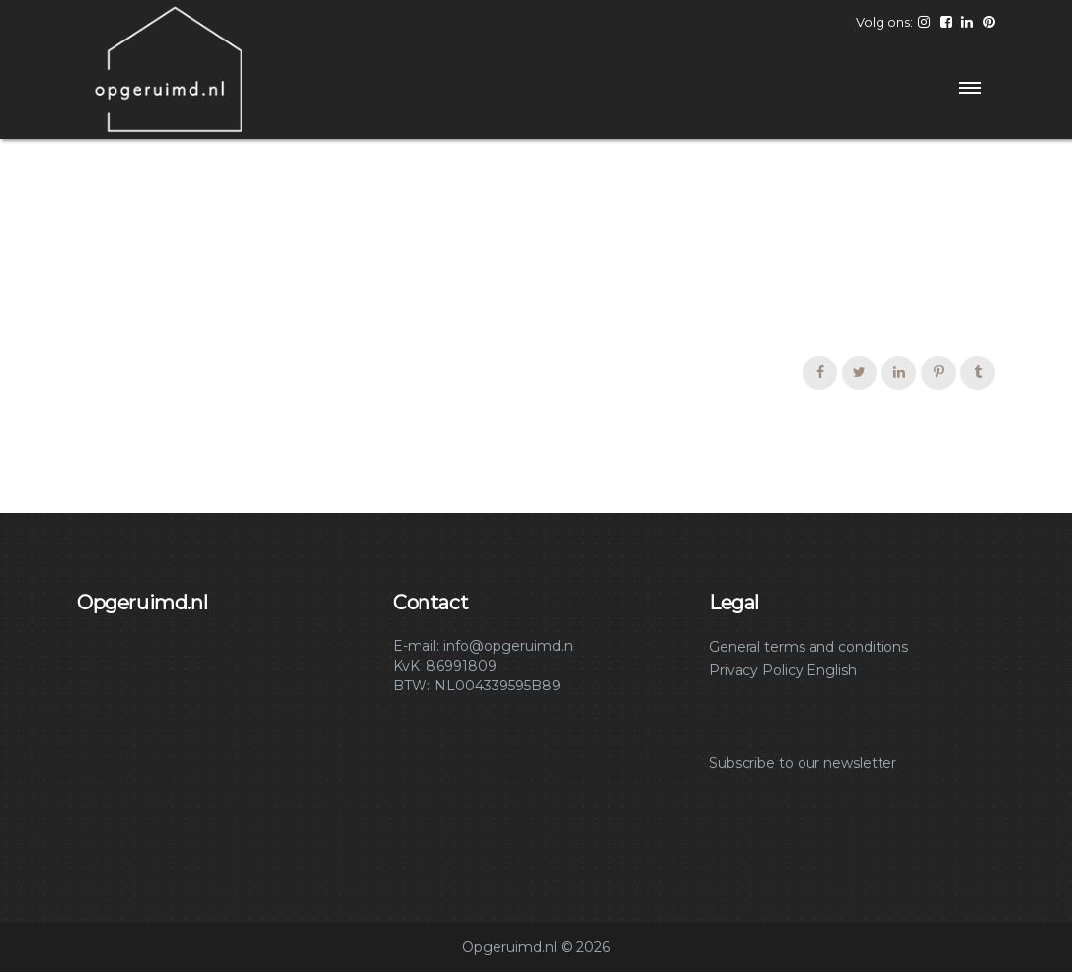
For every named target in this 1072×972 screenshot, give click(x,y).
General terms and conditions (808, 647)
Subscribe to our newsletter (802, 762)
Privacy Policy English (783, 670)
